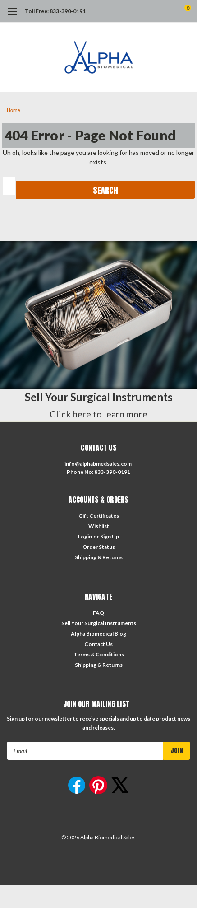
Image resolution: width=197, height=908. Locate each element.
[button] (98, 315)
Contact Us (98, 644)
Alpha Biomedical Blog (98, 633)
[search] (151, 11)
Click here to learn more (98, 413)
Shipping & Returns (99, 557)
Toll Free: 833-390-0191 (55, 11)
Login (85, 536)
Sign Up (109, 536)
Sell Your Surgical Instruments (98, 623)
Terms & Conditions (98, 654)
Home (13, 110)
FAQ (98, 612)
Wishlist (98, 526)
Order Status (98, 546)
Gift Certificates (98, 515)
